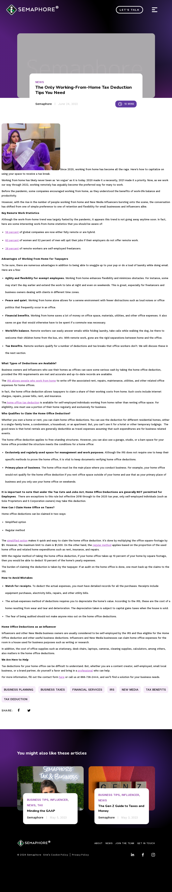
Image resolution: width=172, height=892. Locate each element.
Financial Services (87, 689)
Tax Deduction (15, 699)
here (61, 677)
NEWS (109, 843)
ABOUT (98, 843)
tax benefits (156, 689)
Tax (40, 805)
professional (85, 670)
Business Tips (37, 800)
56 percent (12, 232)
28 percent (12, 248)
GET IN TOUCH (146, 843)
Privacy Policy (80, 854)
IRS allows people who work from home (31, 380)
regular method (102, 545)
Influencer (59, 800)
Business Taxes (53, 689)
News (39, 82)
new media (130, 689)
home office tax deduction (22, 402)
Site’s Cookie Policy (55, 854)
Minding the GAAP (41, 811)
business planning (18, 689)
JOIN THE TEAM (125, 843)
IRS (112, 689)
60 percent (12, 240)
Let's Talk (129, 9)
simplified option (17, 540)
